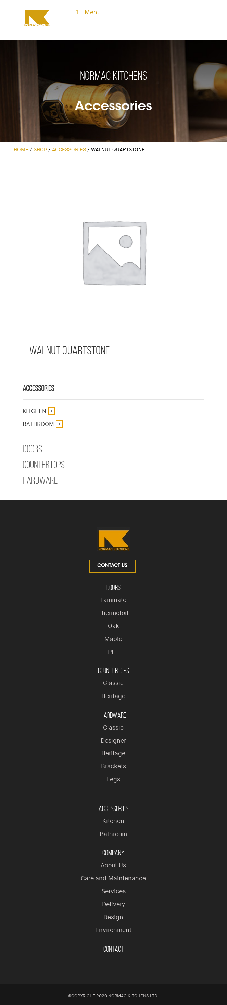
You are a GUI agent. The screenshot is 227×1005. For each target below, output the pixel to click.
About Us (113, 865)
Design (113, 917)
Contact (113, 949)
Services (113, 891)
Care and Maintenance (113, 878)
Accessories (69, 149)
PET (113, 652)
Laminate (113, 600)
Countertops (44, 464)
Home (21, 149)
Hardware (40, 480)
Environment (113, 930)
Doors (32, 448)
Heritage (113, 696)
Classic (113, 683)
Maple (113, 639)
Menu (87, 12)
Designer (113, 741)
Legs (113, 779)
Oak (113, 626)
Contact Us (112, 566)
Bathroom (38, 424)
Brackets (113, 766)
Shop (40, 149)
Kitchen (34, 411)
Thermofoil (113, 613)
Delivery (113, 904)
